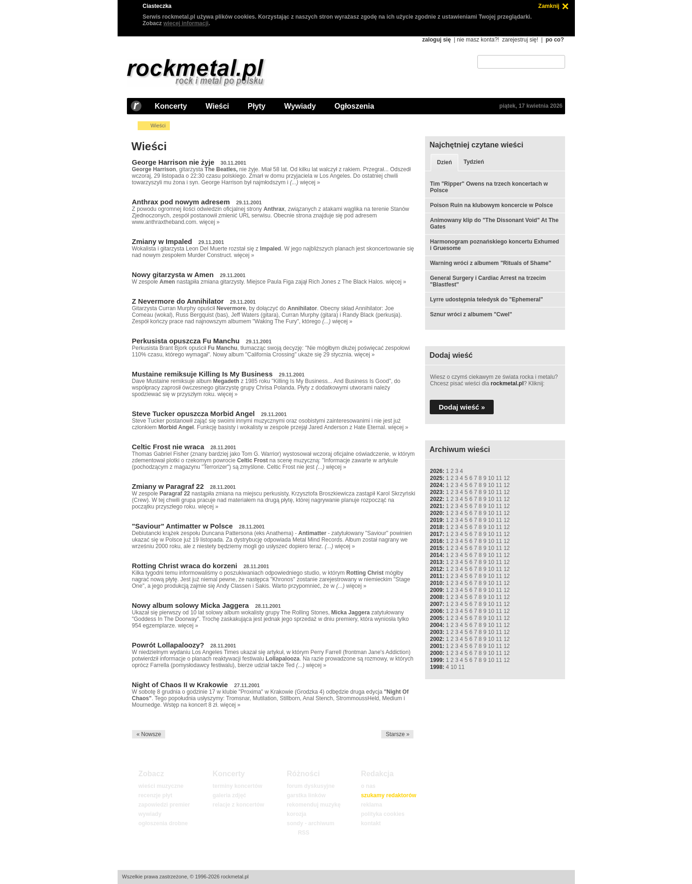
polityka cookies (382, 814)
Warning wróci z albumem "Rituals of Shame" (490, 263)
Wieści (217, 106)
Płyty (257, 106)
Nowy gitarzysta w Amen (173, 274)
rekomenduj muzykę (313, 804)
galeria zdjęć (229, 795)
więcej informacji (186, 23)
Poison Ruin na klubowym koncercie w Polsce (491, 205)
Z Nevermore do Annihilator (178, 301)
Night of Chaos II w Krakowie (180, 685)
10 (491, 478)
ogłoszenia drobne (163, 823)
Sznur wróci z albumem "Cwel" (471, 314)
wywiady (149, 814)
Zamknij (548, 6)
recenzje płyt (155, 795)
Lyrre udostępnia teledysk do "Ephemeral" (486, 299)
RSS (303, 832)
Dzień (444, 162)
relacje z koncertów (238, 804)
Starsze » (398, 734)
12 (506, 478)
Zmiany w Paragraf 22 (168, 486)
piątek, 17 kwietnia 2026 (530, 106)
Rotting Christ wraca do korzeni (185, 566)
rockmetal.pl (507, 383)
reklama (371, 804)
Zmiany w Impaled (162, 241)
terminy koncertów (237, 786)
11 (499, 478)
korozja (296, 814)
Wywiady (300, 106)
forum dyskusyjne (311, 786)
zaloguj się (436, 39)
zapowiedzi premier (164, 804)
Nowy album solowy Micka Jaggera (190, 605)
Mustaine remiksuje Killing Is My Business (202, 374)
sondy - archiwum (310, 823)
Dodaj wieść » (462, 407)
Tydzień (474, 162)
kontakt (371, 823)
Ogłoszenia (354, 106)
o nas (368, 786)
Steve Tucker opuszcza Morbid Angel (193, 414)
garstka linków (306, 795)
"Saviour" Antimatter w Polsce (182, 526)
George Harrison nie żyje (173, 162)
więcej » (310, 182)
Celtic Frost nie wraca (168, 447)
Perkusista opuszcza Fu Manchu (186, 341)
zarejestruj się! (520, 39)
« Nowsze (148, 734)
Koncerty (171, 106)
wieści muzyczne (160, 786)
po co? (554, 39)
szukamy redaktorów (388, 795)
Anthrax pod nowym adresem (181, 202)
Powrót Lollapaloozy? (168, 645)
